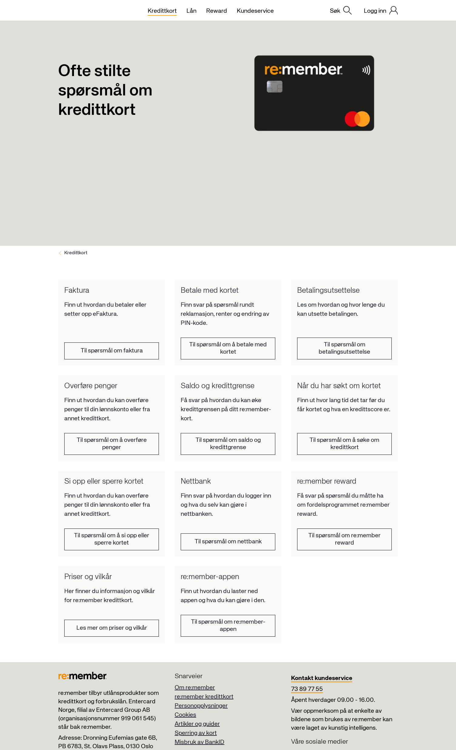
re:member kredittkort (204, 697)
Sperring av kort (196, 733)
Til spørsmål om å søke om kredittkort (344, 444)
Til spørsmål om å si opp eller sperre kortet (111, 539)
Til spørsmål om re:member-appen (228, 625)
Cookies (185, 715)
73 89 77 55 (307, 689)
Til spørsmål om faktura (112, 351)
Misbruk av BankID (199, 742)
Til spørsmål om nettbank (228, 541)
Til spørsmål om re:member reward (344, 539)
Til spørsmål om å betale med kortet (228, 348)
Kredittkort (75, 253)
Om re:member (195, 688)
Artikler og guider (197, 724)
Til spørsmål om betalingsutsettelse (344, 348)
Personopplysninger (201, 706)
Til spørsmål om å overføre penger (112, 444)
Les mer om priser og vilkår (111, 628)
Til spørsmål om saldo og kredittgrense (228, 444)
